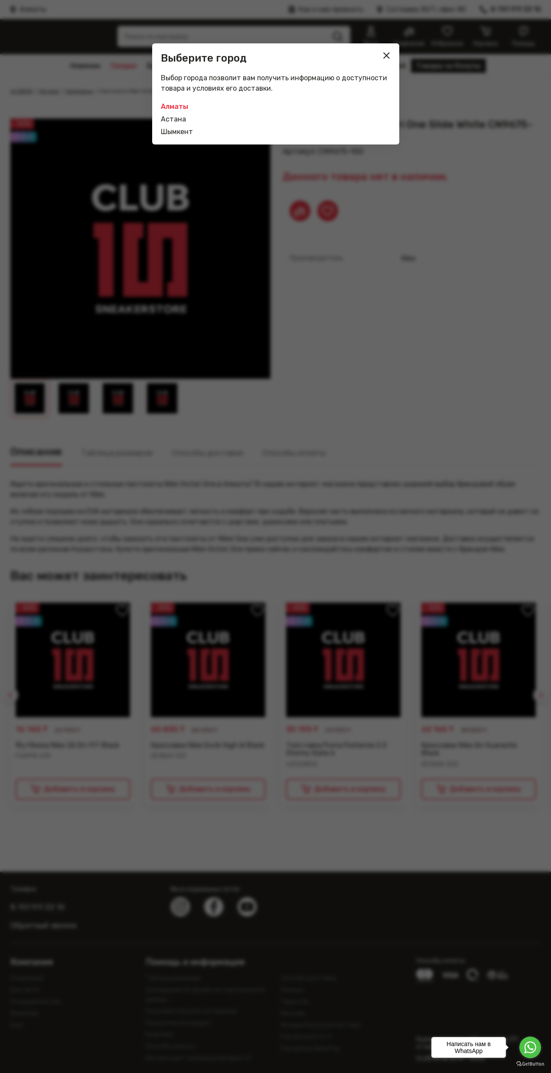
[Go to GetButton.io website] (530, 1064)
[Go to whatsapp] (530, 1047)
